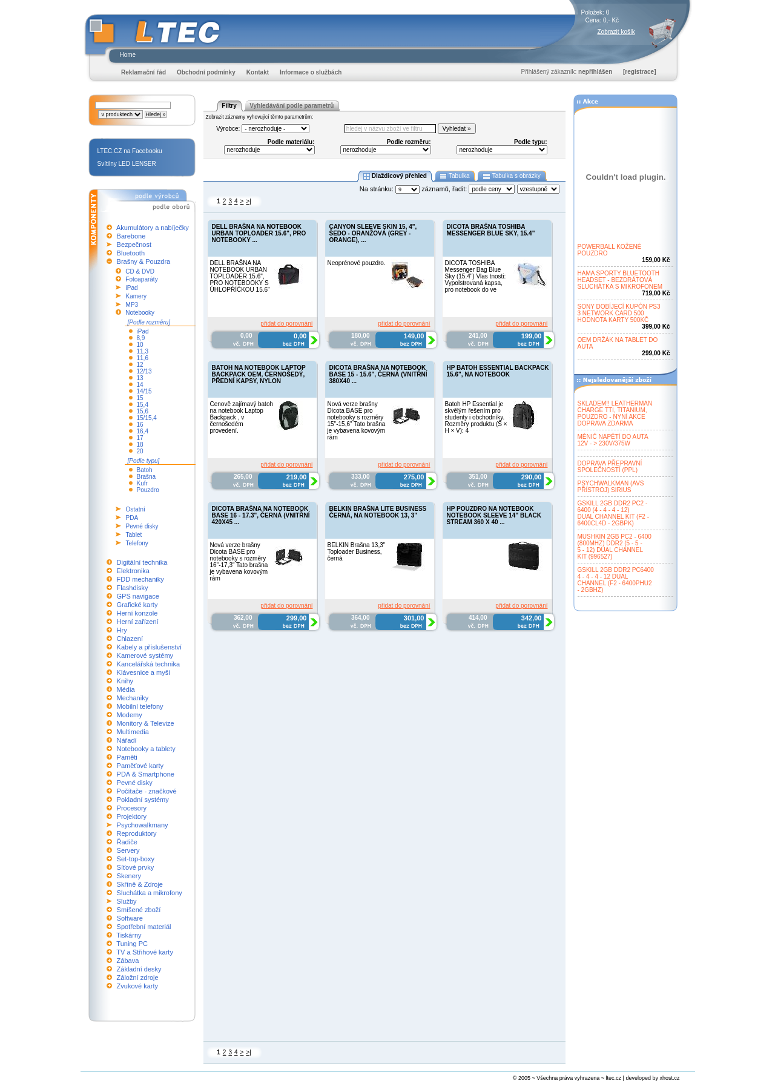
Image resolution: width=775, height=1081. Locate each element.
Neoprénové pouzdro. (357, 263)
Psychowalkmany (142, 825)
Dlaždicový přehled (395, 176)
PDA (132, 517)
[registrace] (639, 71)
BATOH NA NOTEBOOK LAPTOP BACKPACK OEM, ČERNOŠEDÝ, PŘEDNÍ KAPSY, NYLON (259, 374)
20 (140, 451)
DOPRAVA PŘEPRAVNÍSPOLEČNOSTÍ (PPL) (610, 466)
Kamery (136, 296)
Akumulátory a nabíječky (152, 227)
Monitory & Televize (145, 723)
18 (140, 444)
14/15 (144, 391)
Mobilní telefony (140, 706)
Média (126, 689)
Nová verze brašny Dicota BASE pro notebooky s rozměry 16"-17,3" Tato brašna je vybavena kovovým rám (239, 562)
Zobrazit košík (616, 31)
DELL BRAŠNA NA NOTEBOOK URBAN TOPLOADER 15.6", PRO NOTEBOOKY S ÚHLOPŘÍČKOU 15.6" (240, 276)
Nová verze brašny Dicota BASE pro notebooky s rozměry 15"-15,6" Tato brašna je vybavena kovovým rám (357, 421)
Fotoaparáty (141, 279)
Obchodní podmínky (206, 72)
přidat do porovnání (286, 323)
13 (140, 378)
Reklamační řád (143, 72)
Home (128, 54)
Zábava (128, 960)
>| (248, 201)
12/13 (144, 371)
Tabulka (455, 176)
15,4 (142, 404)
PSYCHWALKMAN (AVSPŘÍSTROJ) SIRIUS (611, 486)
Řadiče (127, 842)
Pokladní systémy (143, 799)
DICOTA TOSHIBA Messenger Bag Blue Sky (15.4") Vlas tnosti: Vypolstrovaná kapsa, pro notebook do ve (475, 276)
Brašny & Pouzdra (144, 261)
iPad (132, 287)
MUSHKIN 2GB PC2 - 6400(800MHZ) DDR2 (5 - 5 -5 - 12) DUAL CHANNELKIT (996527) (614, 546)
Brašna (146, 476)
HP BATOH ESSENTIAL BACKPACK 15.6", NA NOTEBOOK (498, 371)
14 (140, 384)
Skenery (129, 875)
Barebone (131, 236)
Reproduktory (137, 833)
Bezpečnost (134, 244)
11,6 (142, 358)
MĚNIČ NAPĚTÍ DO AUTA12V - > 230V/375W (613, 440)
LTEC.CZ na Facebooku (129, 151)
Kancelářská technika (148, 664)
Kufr (142, 483)
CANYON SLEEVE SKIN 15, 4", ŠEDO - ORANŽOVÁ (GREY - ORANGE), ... (373, 233)
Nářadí (127, 740)
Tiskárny (128, 935)
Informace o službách (310, 72)
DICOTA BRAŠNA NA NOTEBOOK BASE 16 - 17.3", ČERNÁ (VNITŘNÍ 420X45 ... (261, 515)
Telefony (137, 543)
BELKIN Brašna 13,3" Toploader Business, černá (357, 552)
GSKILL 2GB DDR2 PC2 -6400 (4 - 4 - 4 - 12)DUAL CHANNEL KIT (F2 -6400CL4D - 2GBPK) (614, 513)
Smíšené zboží (139, 909)
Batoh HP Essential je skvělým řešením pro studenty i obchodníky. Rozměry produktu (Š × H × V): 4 (476, 417)
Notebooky (139, 312)
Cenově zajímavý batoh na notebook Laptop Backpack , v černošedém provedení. (242, 417)
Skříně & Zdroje (140, 884)
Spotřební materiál (144, 926)
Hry (122, 630)
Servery (128, 850)
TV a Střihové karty (144, 952)
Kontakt (257, 72)
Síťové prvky (135, 867)
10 (140, 344)
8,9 (141, 338)
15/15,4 (147, 418)
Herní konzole (137, 613)
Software (130, 918)
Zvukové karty (137, 986)
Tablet (134, 534)
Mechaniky (133, 698)
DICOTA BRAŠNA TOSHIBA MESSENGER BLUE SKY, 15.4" (491, 230)
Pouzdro (148, 490)
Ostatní (135, 509)
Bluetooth (131, 253)
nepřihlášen (595, 71)
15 (140, 398)
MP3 (132, 304)
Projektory (132, 816)
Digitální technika (142, 562)
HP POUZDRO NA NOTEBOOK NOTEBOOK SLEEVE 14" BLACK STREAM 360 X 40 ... (494, 515)
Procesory (132, 808)
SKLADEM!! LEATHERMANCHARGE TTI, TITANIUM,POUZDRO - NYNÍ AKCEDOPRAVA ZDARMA (615, 413)
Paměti (127, 757)
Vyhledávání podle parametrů (291, 105)
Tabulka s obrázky (511, 176)
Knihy (125, 681)
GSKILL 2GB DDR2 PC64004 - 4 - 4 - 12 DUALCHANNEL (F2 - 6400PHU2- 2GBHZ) (616, 580)
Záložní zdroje (138, 977)
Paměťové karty (140, 765)
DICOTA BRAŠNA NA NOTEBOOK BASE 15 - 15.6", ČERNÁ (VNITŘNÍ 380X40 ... (378, 374)
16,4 (142, 431)
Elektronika (133, 570)
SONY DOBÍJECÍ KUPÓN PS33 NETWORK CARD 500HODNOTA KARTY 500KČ (619, 313)
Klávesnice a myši (143, 672)
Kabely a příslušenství (149, 647)
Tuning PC (132, 943)
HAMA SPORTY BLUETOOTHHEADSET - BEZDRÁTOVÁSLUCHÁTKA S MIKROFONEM (620, 280)
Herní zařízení (138, 621)
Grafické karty (137, 604)
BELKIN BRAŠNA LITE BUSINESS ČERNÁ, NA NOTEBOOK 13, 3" (378, 512)
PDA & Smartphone (145, 774)
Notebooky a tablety (146, 748)
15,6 (142, 411)
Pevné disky (142, 526)
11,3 (142, 351)
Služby (127, 901)
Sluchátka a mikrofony (149, 892)
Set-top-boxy (135, 858)
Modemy (129, 714)
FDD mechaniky (140, 579)
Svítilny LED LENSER (126, 163)
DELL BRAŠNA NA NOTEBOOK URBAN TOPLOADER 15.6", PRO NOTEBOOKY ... (259, 233)
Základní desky (139, 969)
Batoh (145, 470)
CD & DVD (139, 271)
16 (140, 424)
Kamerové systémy (145, 655)
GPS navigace (138, 596)
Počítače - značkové (147, 791)
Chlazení (130, 638)
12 (140, 364)
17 (140, 438)
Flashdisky (132, 587)
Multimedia (133, 731)
